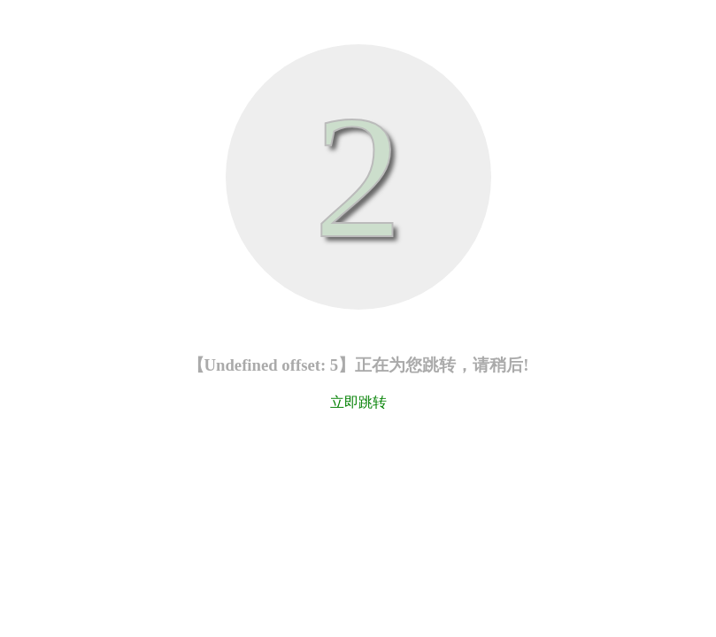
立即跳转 (358, 402)
